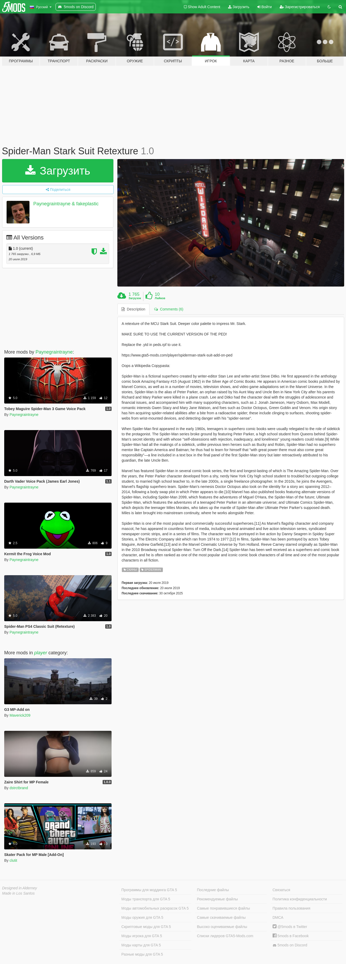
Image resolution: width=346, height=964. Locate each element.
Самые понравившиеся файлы (223, 908)
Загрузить (238, 7)
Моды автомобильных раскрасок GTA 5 (155, 908)
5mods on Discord (290, 945)
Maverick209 (19, 715)
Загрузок (135, 298)
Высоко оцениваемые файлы (222, 927)
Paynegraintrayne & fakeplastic (66, 203)
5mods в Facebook (291, 936)
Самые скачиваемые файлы (221, 917)
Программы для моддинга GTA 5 (149, 890)
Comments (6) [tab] (168, 309)
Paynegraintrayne (54, 352)
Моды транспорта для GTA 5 (145, 899)
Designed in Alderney (19, 888)
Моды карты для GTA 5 (141, 945)
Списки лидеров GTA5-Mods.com (225, 936)
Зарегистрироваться (300, 7)
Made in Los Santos (18, 893)
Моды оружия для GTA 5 (142, 917)
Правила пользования (291, 908)
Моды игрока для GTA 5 (141, 936)
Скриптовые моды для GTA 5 (146, 927)
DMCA (278, 917)
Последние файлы (213, 890)
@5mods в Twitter (290, 926)
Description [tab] (133, 309)
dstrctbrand (18, 788)
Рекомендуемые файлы (217, 899)
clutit (13, 860)
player (40, 652)
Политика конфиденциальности (300, 899)
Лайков (160, 298)
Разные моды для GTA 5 (142, 954)
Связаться (281, 890)
